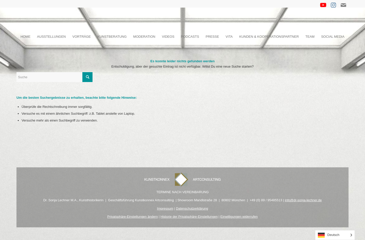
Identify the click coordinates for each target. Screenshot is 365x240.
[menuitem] (25, 36)
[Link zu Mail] (343, 5)
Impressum (165, 208)
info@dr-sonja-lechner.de (303, 200)
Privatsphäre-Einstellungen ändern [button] (132, 216)
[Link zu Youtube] (323, 5)
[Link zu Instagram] (333, 5)
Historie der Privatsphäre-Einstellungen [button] (188, 216)
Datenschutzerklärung (192, 208)
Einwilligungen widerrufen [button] (239, 216)
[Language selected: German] (335, 235)
